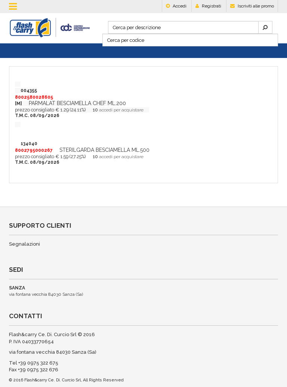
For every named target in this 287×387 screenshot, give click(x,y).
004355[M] (34, 97)
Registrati (208, 6)
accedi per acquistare (121, 110)
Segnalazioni (24, 244)
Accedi (176, 6)
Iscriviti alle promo (252, 6)
